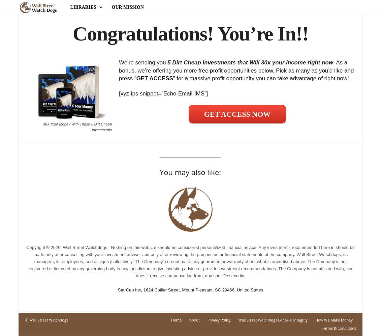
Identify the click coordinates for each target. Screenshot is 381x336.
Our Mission (128, 7)
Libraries (86, 7)
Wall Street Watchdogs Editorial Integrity (273, 320)
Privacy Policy (219, 320)
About (194, 320)
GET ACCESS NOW (237, 114)
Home (176, 320)
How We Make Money (334, 320)
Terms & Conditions (339, 328)
